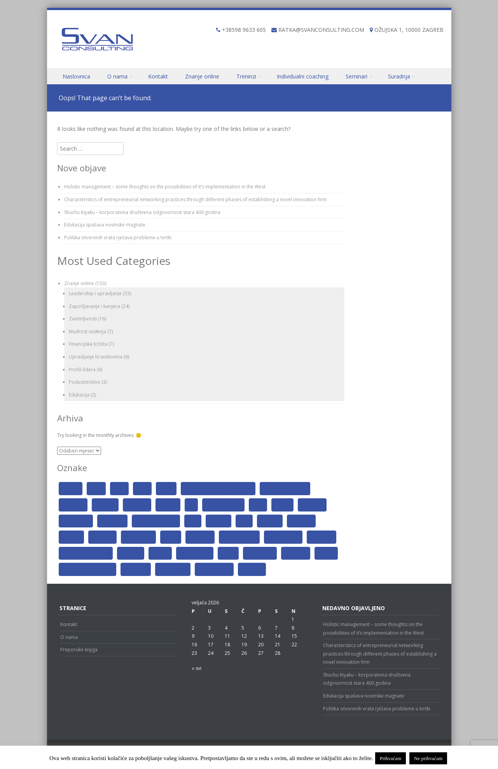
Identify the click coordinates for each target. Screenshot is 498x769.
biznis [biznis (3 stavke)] (96, 488)
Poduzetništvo (84, 382)
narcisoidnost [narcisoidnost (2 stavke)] (138, 536)
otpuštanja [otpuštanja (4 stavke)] (200, 536)
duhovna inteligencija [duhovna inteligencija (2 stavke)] (285, 488)
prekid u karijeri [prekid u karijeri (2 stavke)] (283, 536)
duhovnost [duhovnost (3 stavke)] (73, 504)
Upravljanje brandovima (95, 356)
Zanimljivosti (83, 318)
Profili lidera (82, 369)
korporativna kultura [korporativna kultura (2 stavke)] (155, 521)
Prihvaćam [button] (391, 758)
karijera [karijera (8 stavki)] (282, 504)
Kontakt (158, 76)
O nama (117, 76)
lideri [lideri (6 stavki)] (244, 521)
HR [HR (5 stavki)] (191, 504)
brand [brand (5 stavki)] (120, 488)
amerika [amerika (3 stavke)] (70, 488)
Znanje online (202, 76)
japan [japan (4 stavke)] (258, 504)
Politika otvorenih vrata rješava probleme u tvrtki (117, 237)
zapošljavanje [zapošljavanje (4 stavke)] (173, 569)
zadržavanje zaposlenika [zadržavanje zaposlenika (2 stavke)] (87, 569)
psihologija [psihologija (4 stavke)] (321, 536)
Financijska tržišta (88, 344)
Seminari (356, 76)
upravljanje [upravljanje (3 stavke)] (296, 553)
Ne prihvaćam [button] (428, 758)
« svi (196, 668)
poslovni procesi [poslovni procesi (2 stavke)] (239, 536)
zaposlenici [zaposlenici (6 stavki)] (135, 569)
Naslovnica (76, 76)
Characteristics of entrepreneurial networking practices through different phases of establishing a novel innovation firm (195, 199)
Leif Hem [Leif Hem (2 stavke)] (218, 521)
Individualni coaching (303, 76)
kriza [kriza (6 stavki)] (193, 521)
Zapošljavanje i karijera (94, 306)
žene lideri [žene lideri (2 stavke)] (251, 569)
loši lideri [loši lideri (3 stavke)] (269, 521)
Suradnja (399, 76)
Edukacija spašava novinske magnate (104, 224)
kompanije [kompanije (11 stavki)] (312, 504)
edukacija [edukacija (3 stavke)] (105, 504)
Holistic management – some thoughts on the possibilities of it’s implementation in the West (165, 186)
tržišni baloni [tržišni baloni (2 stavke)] (259, 553)
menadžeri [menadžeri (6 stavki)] (301, 521)
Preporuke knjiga (79, 649)
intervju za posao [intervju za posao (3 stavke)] (223, 504)
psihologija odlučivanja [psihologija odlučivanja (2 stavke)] (86, 553)
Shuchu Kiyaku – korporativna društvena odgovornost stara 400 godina (142, 212)
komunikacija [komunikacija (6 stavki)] (76, 521)
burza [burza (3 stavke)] (142, 488)
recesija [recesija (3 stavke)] (160, 553)
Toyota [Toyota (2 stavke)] (228, 553)
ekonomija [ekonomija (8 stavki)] (137, 504)
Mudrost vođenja (87, 331)
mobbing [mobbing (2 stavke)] (71, 536)
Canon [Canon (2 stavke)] (166, 488)
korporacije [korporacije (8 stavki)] (112, 521)
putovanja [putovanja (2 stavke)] (131, 553)
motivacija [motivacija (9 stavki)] (102, 536)
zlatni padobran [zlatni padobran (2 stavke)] (214, 569)
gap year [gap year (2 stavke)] (168, 504)
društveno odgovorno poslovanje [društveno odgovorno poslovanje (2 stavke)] (218, 488)
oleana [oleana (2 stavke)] (171, 536)
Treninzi (246, 76)
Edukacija (79, 394)
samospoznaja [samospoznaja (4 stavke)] (195, 553)
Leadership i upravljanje (95, 293)
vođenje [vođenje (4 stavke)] (326, 553)
